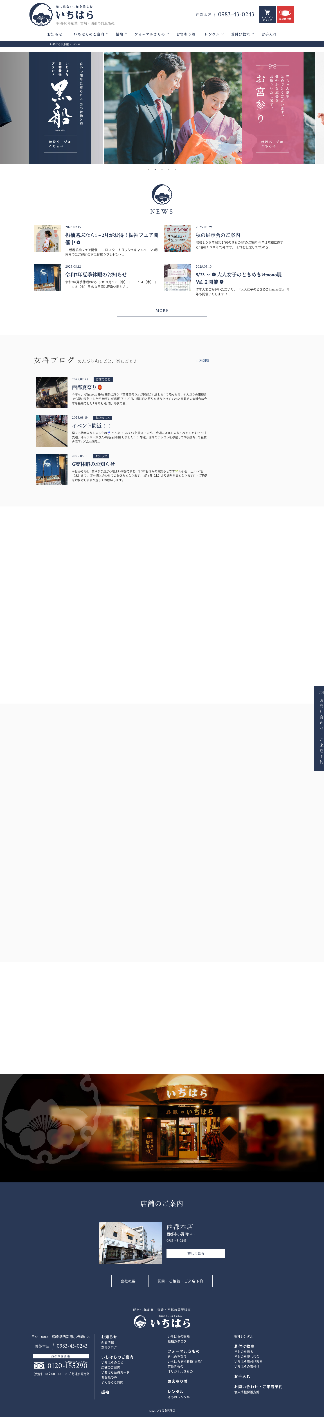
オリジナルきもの (180, 1372)
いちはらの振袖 (179, 1337)
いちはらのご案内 (89, 34)
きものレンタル (179, 1397)
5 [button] (175, 169)
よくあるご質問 (112, 1382)
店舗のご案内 (110, 1368)
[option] (162, 108)
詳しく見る (195, 1254)
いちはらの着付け (246, 1367)
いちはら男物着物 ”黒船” (185, 1362)
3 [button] (162, 169)
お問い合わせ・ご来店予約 (316, 731)
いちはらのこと (112, 1363)
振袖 (119, 34)
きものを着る (243, 1352)
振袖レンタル (243, 1337)
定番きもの (175, 1367)
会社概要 (128, 1281)
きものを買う (177, 1357)
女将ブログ (109, 1347)
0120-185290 (67, 1366)
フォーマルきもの (150, 34)
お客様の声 (109, 1377)
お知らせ (55, 34)
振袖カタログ (177, 1342)
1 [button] (148, 169)
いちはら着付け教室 (248, 1362)
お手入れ (269, 34)
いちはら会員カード (115, 1373)
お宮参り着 (186, 34)
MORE (162, 310)
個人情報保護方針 (246, 1392)
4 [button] (168, 169)
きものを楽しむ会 (246, 1357)
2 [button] (155, 169)
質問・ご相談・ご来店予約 (180, 1281)
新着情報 (107, 1342)
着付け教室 (240, 34)
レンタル (212, 34)
